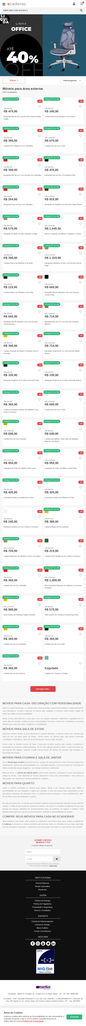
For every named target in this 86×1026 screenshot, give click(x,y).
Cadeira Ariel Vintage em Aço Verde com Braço (62, 556)
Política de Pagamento (42, 904)
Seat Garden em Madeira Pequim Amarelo (19, 615)
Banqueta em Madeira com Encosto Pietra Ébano (63, 204)
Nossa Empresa (42, 883)
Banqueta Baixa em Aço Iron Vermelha (18, 204)
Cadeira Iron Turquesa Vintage (56, 673)
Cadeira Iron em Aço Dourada (15, 439)
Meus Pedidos (42, 928)
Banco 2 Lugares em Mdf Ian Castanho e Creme (63, 234)
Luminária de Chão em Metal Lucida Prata (60, 468)
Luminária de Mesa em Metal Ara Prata (59, 497)
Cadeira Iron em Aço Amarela (15, 644)
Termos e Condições (42, 910)
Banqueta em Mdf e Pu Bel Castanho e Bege (20, 234)
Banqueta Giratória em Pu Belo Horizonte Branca (63, 380)
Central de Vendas (42, 925)
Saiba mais (53, 866)
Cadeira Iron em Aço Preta (55, 644)
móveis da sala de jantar (28, 773)
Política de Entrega (42, 901)
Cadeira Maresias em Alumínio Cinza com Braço (22, 556)
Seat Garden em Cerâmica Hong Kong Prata (61, 615)
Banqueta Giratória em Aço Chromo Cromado (21, 527)
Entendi (74, 1017)
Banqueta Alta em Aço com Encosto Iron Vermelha (22, 175)
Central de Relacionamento (42, 921)
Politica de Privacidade (33, 1021)
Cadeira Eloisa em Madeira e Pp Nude (18, 263)
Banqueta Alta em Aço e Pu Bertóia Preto (60, 175)
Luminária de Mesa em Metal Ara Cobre (18, 497)
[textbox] (43, 10)
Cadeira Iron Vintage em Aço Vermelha (18, 146)
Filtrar (14, 80)
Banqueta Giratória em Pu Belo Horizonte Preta (21, 380)
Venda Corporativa (42, 886)
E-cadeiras (7, 824)
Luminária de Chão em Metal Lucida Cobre (20, 468)
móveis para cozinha (16, 762)
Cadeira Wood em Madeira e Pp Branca (60, 116)
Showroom (42, 890)
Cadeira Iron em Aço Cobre (55, 146)
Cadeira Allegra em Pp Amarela (56, 527)
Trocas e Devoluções (42, 931)
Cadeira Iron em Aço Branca (14, 673)
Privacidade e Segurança (42, 907)
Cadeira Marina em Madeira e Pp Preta (18, 292)
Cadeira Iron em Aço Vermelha (15, 585)
